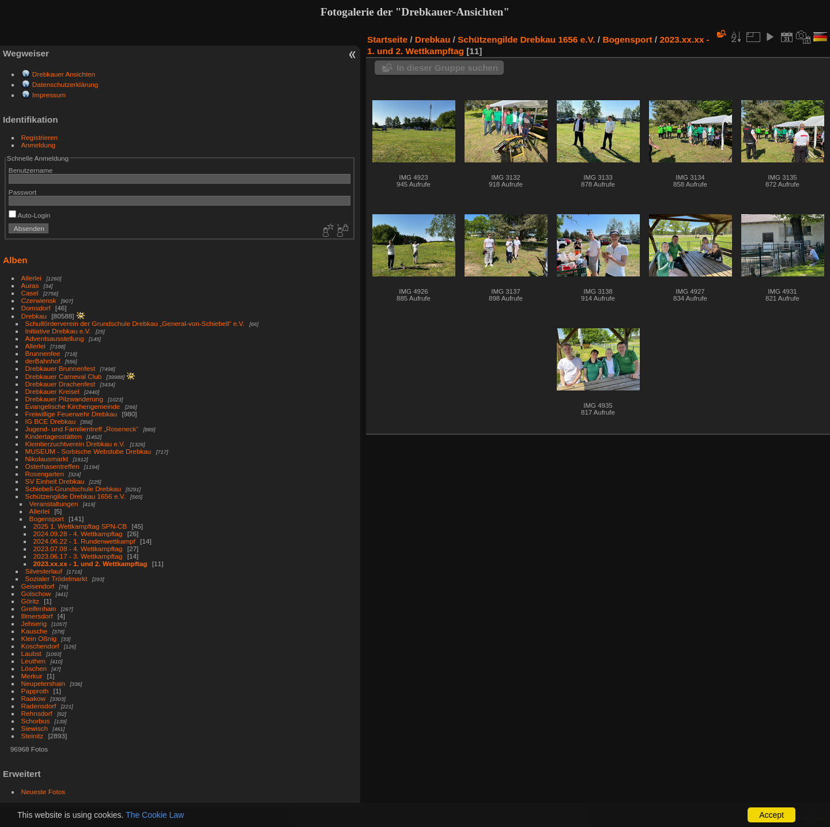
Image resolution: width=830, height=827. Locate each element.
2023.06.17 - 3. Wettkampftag (78, 556)
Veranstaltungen (53, 503)
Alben (15, 260)
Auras (30, 285)
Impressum (49, 94)
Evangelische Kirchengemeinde (73, 406)
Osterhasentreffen (52, 466)
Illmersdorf (37, 616)
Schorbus (35, 720)
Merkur (32, 676)
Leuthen (33, 661)
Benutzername (31, 170)
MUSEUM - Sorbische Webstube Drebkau (88, 451)
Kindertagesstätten (53, 436)
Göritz (30, 601)
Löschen (34, 668)
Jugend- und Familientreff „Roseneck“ (82, 429)
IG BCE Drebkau (50, 421)
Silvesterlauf (43, 571)
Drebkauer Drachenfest (60, 384)
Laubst (31, 653)
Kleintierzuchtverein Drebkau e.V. (75, 443)
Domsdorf (36, 308)
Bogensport (46, 518)
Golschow (36, 593)
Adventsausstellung (54, 338)
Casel (30, 293)
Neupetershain (43, 683)
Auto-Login (30, 215)
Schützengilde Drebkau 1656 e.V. (75, 496)
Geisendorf (38, 586)
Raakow (33, 698)
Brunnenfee (43, 353)
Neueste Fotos (43, 791)
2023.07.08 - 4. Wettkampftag (78, 548)
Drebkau (34, 316)
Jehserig (34, 623)
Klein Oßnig (38, 638)
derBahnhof (43, 361)
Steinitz (32, 735)
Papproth (35, 691)
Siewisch (34, 728)
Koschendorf (40, 646)
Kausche (34, 631)
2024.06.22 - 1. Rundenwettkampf (84, 541)
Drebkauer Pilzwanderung (64, 399)
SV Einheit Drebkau (55, 481)
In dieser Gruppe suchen (447, 68)
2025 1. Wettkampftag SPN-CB (80, 526)
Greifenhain (38, 608)
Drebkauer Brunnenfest (60, 368)
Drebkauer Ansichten (63, 74)
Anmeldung (38, 145)
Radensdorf (38, 706)
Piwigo (819, 817)
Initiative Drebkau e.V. (58, 331)
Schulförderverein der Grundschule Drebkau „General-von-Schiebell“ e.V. (135, 323)
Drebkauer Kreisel (52, 391)
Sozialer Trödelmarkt (56, 578)
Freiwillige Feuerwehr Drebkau (71, 414)
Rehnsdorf (36, 713)
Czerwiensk (38, 300)
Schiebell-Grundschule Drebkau (73, 488)
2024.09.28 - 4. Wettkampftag (78, 533)
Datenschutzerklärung (65, 84)
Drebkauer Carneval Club (63, 376)
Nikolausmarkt (47, 458)
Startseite (387, 39)
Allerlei (31, 278)
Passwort (22, 192)
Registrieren (39, 137)
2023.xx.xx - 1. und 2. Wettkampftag (90, 563)
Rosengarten (44, 473)
